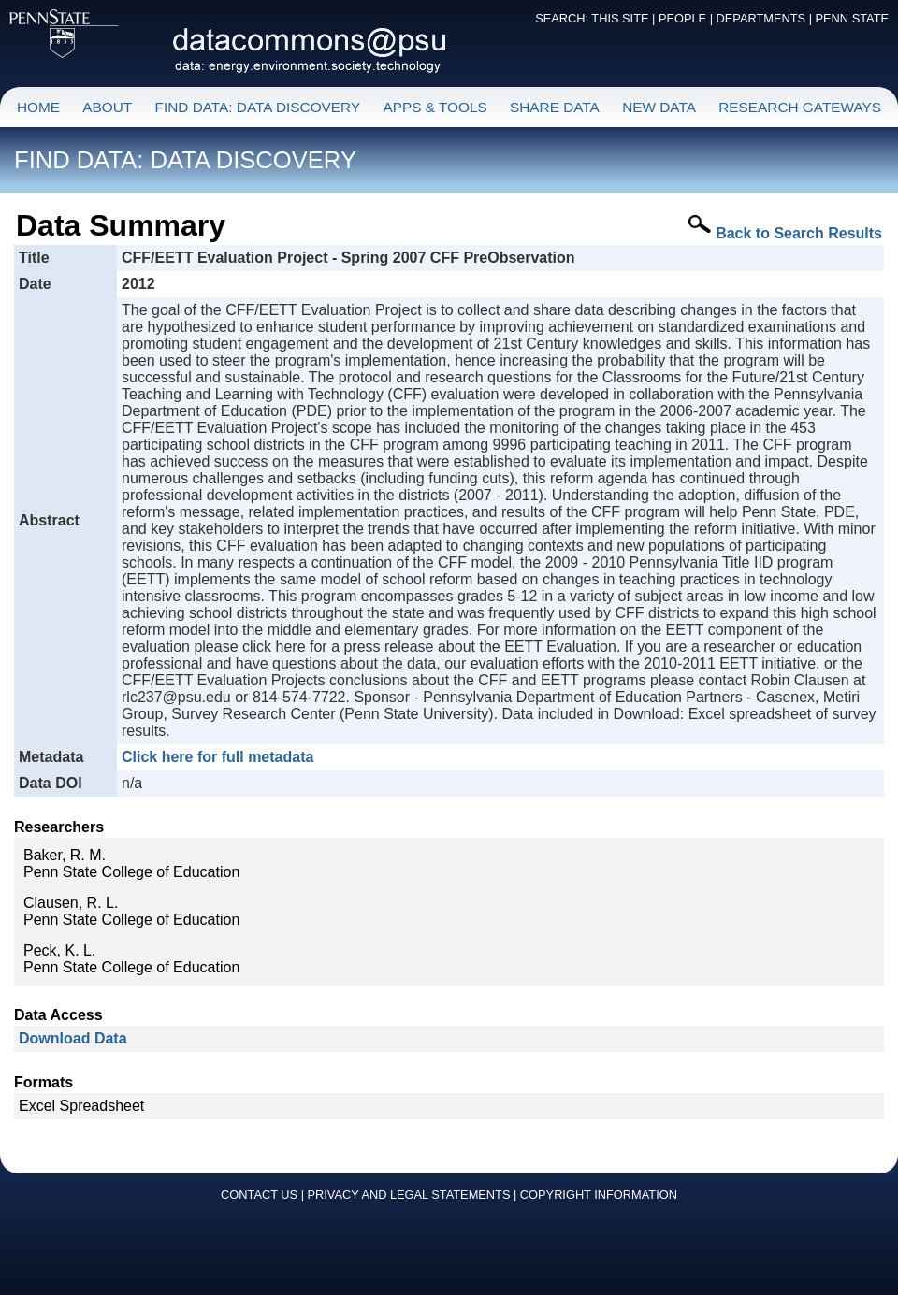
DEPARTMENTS (761, 18)
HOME (38, 107)
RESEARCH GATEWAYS (799, 107)
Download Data (73, 1038)
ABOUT (107, 107)
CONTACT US (259, 1194)
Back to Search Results (799, 233)
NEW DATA (659, 107)
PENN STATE (852, 18)
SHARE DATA (555, 107)
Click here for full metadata (217, 757)
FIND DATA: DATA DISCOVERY (258, 107)
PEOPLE (682, 18)
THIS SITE (619, 18)
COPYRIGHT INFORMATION (598, 1194)
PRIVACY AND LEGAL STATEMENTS (409, 1194)
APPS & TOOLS (434, 107)
